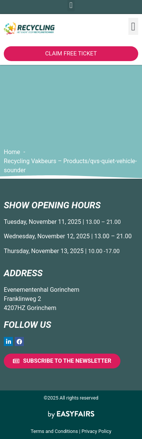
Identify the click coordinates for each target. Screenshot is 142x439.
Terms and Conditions (54, 431)
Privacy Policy (96, 431)
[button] (133, 26)
